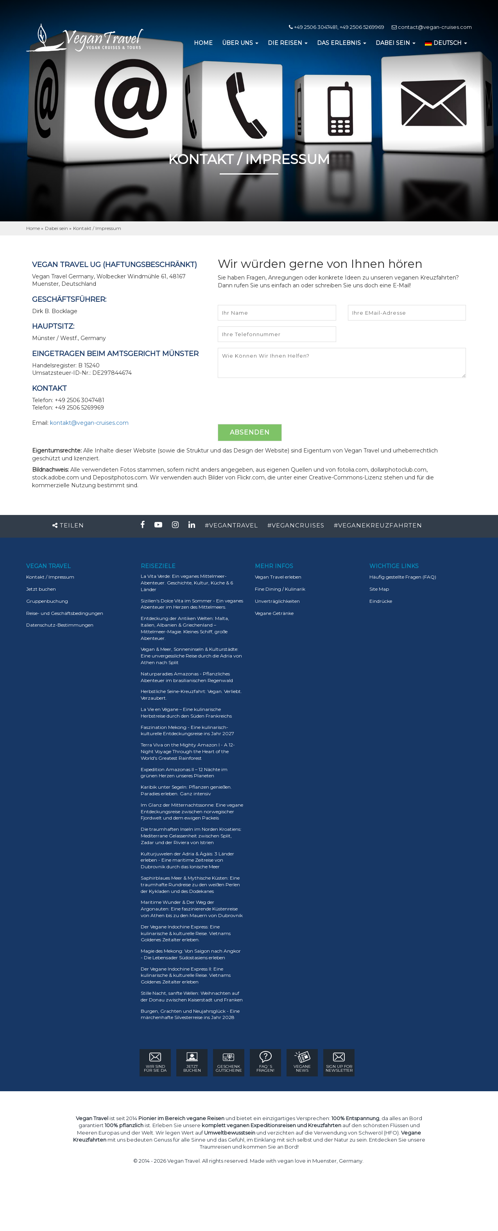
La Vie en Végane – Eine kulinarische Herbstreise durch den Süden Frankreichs (186, 712)
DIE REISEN (288, 42)
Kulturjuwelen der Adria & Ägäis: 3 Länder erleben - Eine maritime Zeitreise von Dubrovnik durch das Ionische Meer (187, 860)
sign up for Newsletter (339, 1062)
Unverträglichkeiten (277, 601)
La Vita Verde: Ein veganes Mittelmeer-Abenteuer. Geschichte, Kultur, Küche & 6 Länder (187, 582)
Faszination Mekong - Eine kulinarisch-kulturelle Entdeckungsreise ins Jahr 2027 (187, 730)
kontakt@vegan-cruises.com (89, 422)
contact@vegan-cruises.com (432, 27)
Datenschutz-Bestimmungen (59, 625)
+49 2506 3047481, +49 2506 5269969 (336, 27)
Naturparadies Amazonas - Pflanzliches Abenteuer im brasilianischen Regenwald (187, 677)
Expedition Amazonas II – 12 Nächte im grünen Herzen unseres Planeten (184, 772)
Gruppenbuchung (47, 601)
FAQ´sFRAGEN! (265, 1062)
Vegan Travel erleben (278, 577)
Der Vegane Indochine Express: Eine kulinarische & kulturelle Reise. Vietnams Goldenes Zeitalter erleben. (186, 933)
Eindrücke (380, 601)
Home (33, 228)
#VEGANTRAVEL (231, 525)
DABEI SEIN (396, 42)
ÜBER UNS (240, 42)
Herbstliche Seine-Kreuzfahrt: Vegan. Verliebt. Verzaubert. (191, 694)
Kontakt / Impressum (97, 228)
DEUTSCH (446, 42)
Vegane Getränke (274, 613)
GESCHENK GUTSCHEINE (229, 1062)
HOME (203, 42)
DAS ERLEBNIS (341, 42)
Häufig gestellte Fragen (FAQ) (402, 577)
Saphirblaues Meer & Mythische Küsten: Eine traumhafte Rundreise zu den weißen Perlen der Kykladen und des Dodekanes (190, 884)
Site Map (379, 589)
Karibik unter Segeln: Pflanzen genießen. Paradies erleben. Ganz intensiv (186, 790)
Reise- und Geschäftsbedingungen (64, 613)
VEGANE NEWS (302, 1062)
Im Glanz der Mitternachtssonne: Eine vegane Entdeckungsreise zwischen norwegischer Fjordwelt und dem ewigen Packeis (192, 811)
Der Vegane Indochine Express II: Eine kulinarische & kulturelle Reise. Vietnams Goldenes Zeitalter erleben (186, 975)
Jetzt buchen (41, 589)
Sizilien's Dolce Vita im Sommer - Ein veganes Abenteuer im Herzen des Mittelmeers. (192, 604)
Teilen (68, 525)
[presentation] (277, 401)
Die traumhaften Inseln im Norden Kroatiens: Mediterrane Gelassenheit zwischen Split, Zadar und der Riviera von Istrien (191, 835)
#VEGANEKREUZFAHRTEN (378, 525)
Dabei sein (56, 228)
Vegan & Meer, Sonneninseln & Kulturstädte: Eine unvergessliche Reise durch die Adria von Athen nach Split (191, 655)
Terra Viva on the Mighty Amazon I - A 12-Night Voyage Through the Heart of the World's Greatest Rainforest (188, 751)
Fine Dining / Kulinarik (280, 589)
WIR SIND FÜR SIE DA (155, 1062)
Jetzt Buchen (192, 1062)
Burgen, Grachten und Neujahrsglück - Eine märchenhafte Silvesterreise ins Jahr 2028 (190, 1014)
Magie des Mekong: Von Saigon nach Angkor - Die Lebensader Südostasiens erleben (191, 954)
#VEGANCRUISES (295, 525)
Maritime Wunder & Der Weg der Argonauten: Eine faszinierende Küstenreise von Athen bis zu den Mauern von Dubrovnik (192, 908)
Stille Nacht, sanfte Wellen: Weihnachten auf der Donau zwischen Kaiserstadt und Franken (192, 996)
